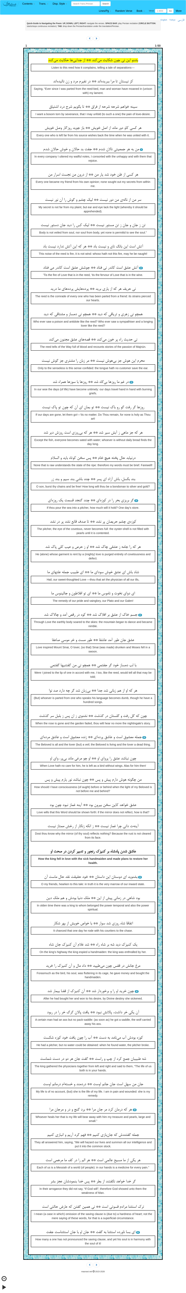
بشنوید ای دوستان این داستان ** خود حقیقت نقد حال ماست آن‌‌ (90, 877)
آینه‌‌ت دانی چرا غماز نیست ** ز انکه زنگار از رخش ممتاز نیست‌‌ (93, 826)
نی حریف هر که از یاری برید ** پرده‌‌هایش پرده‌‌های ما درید (93, 289)
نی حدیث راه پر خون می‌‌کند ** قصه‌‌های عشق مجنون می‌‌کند (93, 339)
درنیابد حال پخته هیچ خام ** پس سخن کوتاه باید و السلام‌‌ (93, 458)
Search (105, 4)
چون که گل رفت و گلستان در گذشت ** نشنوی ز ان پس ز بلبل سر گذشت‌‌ (93, 716)
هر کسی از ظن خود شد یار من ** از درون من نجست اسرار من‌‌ (93, 175)
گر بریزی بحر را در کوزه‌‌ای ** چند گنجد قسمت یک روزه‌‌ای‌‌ (91, 500)
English (164, 20)
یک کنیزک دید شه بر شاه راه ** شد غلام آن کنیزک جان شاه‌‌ (93, 945)
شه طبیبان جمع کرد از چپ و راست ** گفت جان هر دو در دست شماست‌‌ (93, 1059)
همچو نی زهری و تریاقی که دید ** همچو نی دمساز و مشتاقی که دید (93, 314)
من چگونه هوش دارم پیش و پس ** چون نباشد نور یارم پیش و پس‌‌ (93, 780)
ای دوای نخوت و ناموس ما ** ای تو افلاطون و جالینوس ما (93, 593)
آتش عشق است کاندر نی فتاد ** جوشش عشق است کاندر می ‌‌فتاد (90, 268)
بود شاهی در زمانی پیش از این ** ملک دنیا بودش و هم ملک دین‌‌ (93, 898)
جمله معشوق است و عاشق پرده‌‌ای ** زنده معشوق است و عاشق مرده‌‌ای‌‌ (91, 737)
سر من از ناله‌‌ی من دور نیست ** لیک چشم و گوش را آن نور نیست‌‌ (93, 200)
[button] (28, 3)
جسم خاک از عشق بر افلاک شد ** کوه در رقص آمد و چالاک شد (90, 615)
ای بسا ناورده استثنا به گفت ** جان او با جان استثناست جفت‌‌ (90, 1232)
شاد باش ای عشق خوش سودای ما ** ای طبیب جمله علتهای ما (93, 572)
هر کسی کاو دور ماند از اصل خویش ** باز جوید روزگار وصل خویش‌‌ (93, 128)
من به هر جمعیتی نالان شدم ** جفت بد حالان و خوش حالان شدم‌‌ (91, 149)
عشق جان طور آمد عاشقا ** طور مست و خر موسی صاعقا (93, 640)
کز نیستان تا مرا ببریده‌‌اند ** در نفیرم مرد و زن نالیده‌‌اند (93, 81)
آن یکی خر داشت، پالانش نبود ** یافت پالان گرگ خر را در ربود (93, 1012)
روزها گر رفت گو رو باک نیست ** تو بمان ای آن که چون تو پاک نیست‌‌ (93, 407)
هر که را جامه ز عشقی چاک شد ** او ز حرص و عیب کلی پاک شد (93, 547)
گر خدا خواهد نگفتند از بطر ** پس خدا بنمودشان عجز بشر (93, 1181)
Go (170, 11)
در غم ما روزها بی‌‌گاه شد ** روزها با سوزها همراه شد (91, 382)
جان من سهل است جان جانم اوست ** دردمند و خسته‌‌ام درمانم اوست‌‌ (93, 1084)
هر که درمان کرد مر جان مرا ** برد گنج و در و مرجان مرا (90, 1109)
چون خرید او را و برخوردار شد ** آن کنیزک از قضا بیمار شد (90, 991)
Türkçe (172, 20)
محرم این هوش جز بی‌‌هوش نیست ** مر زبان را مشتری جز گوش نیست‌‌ (93, 361)
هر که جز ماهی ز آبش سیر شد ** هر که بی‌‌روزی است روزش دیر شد (93, 433)
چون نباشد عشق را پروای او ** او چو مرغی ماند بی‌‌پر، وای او (93, 758)
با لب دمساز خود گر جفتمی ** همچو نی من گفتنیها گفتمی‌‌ (93, 665)
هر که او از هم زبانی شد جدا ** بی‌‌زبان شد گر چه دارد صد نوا (93, 691)
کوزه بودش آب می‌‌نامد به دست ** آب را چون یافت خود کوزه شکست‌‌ (93, 1038)
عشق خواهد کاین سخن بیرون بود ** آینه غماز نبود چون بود (93, 805)
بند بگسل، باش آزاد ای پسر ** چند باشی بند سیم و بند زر (93, 479)
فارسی (181, 20)
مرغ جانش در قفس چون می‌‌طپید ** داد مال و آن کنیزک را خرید (93, 966)
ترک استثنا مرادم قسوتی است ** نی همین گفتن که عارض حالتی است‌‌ (93, 1207)
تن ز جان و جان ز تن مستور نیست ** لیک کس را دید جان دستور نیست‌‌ (93, 225)
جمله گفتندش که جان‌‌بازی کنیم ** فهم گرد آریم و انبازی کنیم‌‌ (93, 1135)
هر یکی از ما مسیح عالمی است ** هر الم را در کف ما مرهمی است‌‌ (93, 1160)
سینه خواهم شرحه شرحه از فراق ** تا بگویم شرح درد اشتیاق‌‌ (93, 107)
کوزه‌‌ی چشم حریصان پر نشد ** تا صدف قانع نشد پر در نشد (93, 522)
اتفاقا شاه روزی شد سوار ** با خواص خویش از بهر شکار (93, 923)
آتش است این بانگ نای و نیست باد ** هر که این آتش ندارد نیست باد (93, 246)
